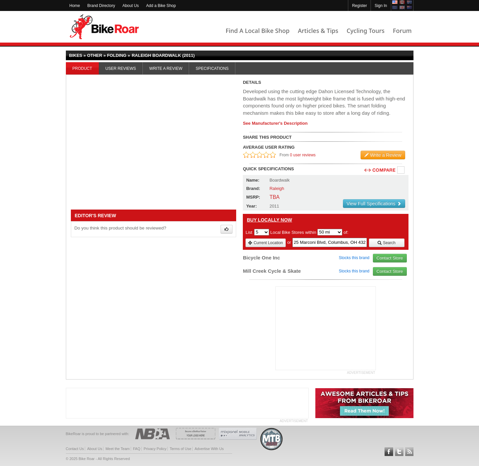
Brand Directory (101, 5)
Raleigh (276, 188)
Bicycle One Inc (261, 257)
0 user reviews (303, 155)
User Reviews (120, 68)
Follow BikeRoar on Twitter (399, 451)
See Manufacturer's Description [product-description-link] (275, 123)
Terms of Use (180, 449)
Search (386, 242)
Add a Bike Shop (161, 5)
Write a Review (165, 68)
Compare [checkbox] (401, 170)
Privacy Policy (155, 449)
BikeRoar (104, 26)
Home (75, 5)
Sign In (381, 5)
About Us (130, 5)
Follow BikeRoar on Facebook (389, 451)
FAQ (136, 449)
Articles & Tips (318, 31)
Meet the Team (117, 449)
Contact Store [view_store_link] (390, 257)
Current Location (265, 242)
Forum (402, 31)
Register (359, 5)
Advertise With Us (209, 449)
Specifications (212, 68)
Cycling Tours (366, 31)
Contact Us (75, 449)
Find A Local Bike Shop (257, 31)
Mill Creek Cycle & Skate (272, 271)
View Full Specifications (374, 203)
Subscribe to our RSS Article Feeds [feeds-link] (409, 451)
